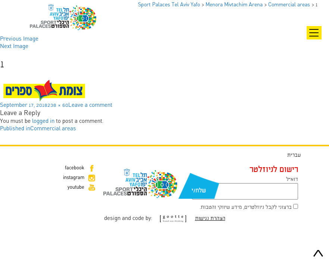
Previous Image (19, 39)
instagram (73, 178)
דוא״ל (292, 179)
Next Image (14, 46)
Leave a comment (90, 105)
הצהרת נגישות (210, 218)
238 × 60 (57, 105)
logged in (43, 121)
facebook (74, 168)
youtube (76, 187)
